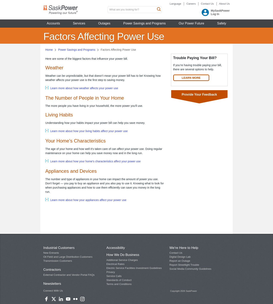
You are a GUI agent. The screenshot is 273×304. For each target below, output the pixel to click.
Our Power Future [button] (191, 23)
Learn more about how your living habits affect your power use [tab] (89, 131)
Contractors (52, 270)
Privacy (110, 272)
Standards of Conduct (119, 280)
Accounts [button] (53, 23)
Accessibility (115, 248)
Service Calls (114, 276)
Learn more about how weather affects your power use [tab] (84, 88)
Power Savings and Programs (76, 49)
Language (175, 3)
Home (49, 49)
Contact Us (207, 3)
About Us (224, 3)
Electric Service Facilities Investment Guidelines (134, 268)
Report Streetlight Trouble (184, 264)
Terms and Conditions (119, 284)
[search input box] (135, 9)
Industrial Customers (59, 248)
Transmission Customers (57, 260)
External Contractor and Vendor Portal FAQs (69, 274)
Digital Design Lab (180, 256)
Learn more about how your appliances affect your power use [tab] (88, 200)
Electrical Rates (115, 264)
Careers (191, 3)
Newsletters (52, 284)
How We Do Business (122, 255)
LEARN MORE (191, 77)
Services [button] (79, 23)
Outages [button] (104, 23)
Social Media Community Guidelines (190, 268)
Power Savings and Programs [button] (144, 23)
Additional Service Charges (122, 260)
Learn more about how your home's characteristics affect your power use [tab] (95, 161)
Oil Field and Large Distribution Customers (67, 256)
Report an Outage (179, 260)
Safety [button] (221, 23)
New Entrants (51, 252)
